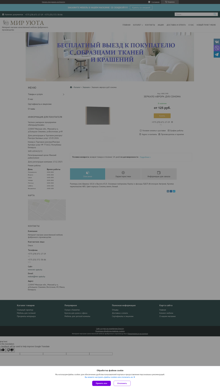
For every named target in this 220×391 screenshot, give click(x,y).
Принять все (101, 383)
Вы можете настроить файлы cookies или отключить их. (109, 377)
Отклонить (122, 383)
